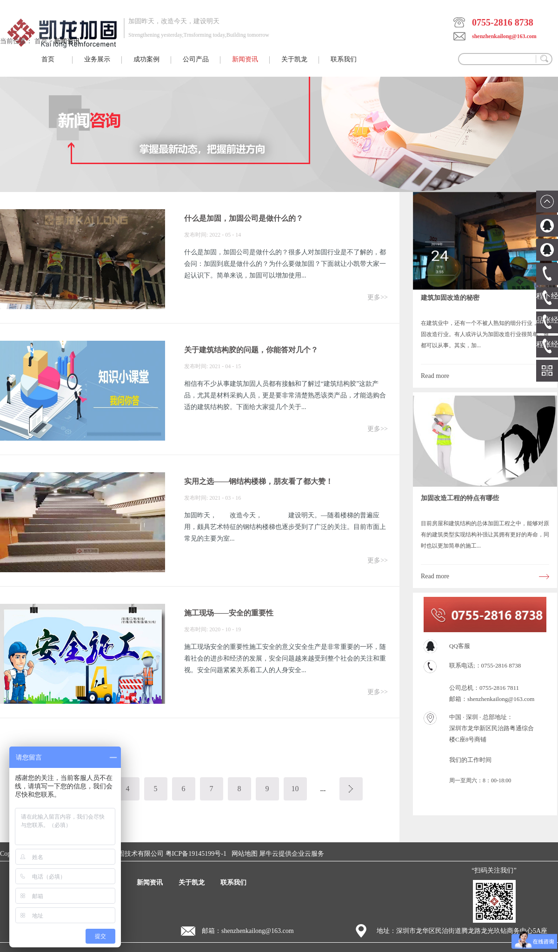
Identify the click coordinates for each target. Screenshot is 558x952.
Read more (435, 375)
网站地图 (243, 853)
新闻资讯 (67, 41)
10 (295, 789)
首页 (47, 59)
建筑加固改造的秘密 (450, 297)
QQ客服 (459, 645)
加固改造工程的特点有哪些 (460, 498)
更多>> (377, 297)
